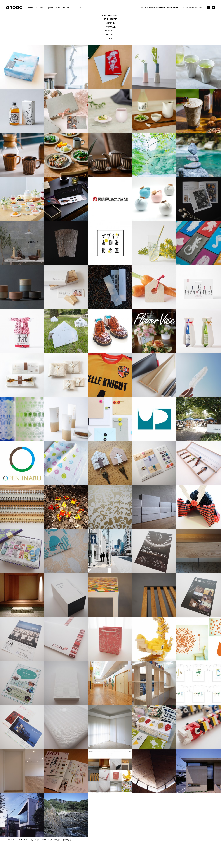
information (40, 7)
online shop (67, 7)
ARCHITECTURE (110, 15)
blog (58, 7)
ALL (110, 38)
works (30, 7)
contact (78, 7)
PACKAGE (110, 27)
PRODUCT (110, 30)
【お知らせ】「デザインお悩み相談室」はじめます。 (51, 840)
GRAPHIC (110, 23)
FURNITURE (110, 19)
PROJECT (110, 34)
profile (50, 7)
